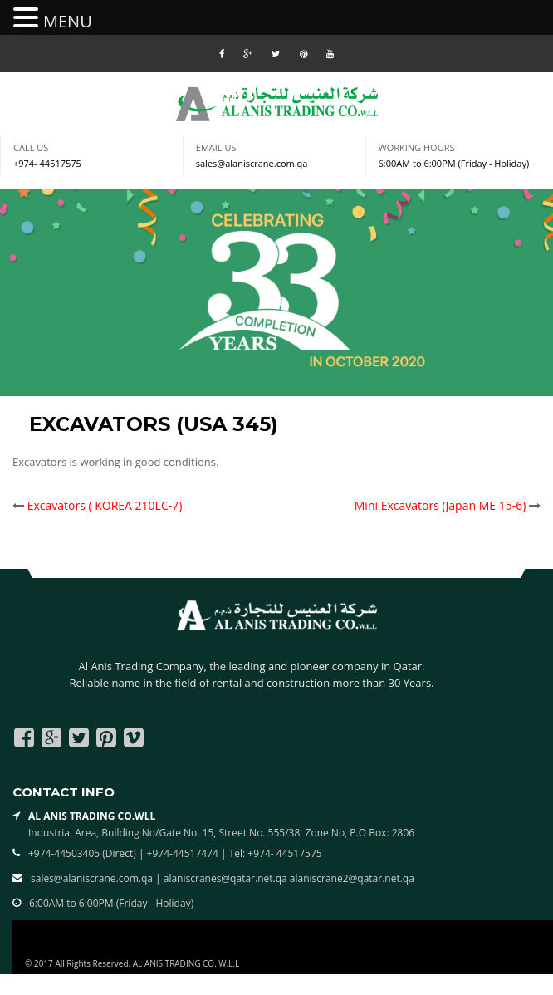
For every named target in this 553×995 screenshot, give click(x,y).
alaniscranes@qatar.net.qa (227, 878)
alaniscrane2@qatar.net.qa (352, 878)
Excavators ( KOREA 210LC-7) (105, 505)
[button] (28, 19)
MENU (67, 21)
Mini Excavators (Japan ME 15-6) (440, 505)
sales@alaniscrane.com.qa (252, 163)
